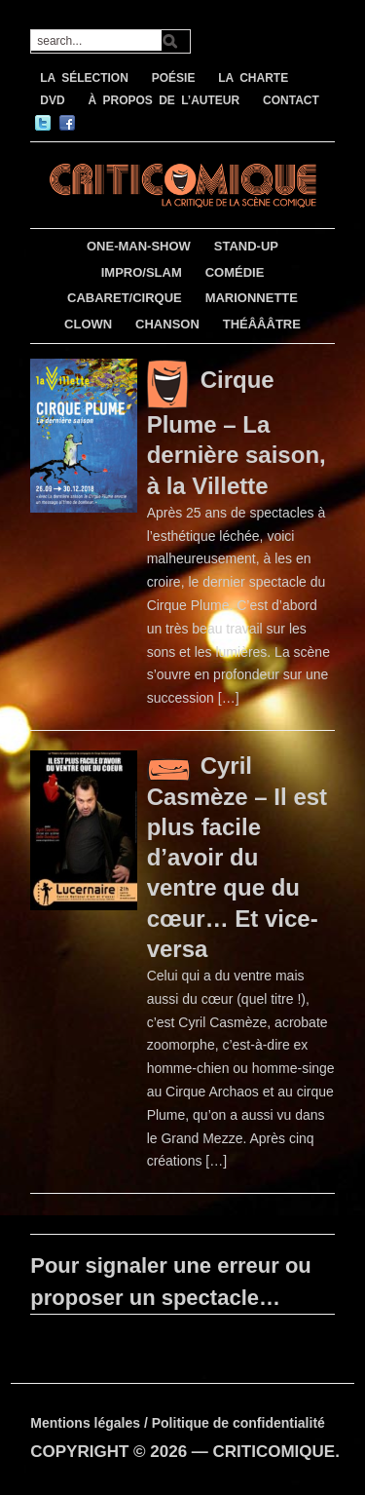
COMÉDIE (235, 272)
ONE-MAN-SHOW (139, 246)
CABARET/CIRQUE (124, 297)
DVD (52, 100)
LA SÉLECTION (84, 78)
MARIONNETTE (251, 297)
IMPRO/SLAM (141, 272)
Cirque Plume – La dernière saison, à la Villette (236, 432)
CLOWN (88, 324)
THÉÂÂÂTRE (262, 324)
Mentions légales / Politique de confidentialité (177, 1423)
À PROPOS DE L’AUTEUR (163, 100)
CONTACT (291, 100)
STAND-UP (246, 246)
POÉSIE (174, 78)
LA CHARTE (253, 78)
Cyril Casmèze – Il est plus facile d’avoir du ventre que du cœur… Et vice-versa (237, 857)
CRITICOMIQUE (274, 1451)
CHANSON (167, 324)
